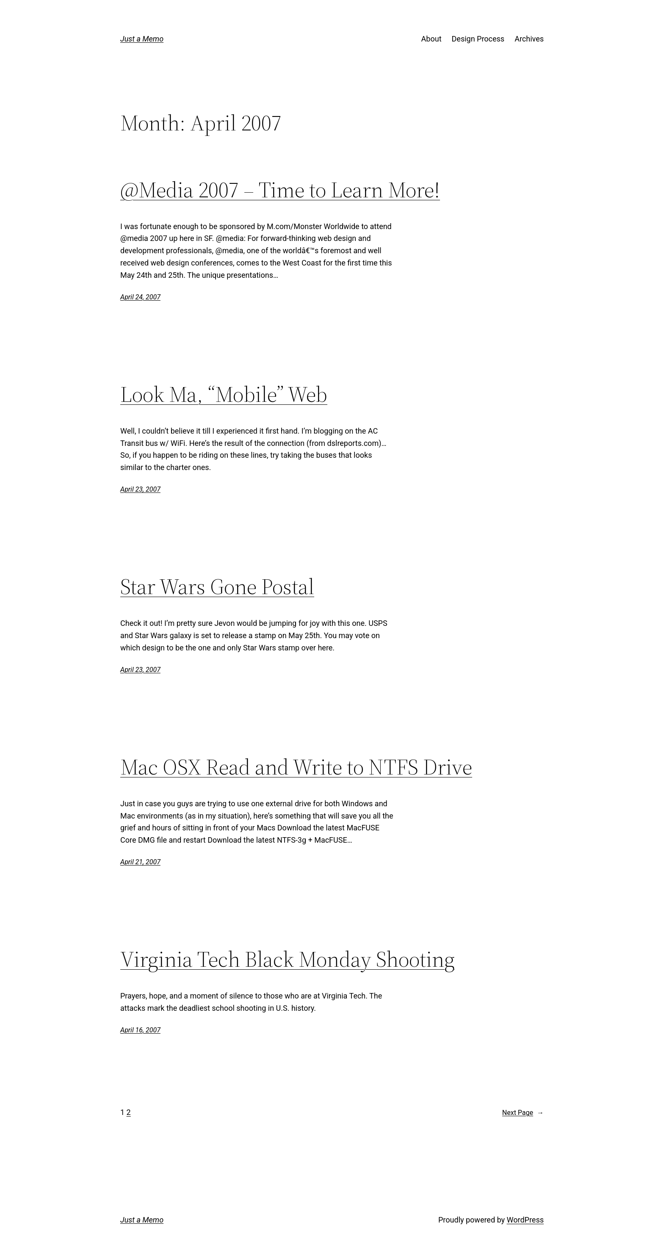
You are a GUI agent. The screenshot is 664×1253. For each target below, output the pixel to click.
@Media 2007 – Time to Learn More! (280, 189)
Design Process (478, 38)
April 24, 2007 (140, 297)
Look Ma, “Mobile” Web (223, 394)
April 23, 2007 (140, 489)
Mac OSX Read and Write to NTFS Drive (296, 767)
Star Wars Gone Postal (217, 586)
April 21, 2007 (140, 862)
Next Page (523, 1112)
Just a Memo (141, 38)
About (431, 38)
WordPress (525, 1219)
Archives (529, 38)
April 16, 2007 (140, 1030)
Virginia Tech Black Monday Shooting (287, 959)
